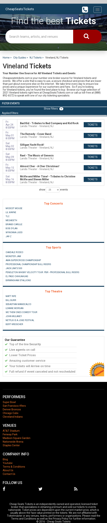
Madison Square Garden (16, 438)
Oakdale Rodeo (14, 252)
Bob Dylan (11, 228)
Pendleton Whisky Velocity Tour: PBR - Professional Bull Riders (42, 272)
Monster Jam (13, 256)
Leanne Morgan (14, 308)
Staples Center (11, 445)
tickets (93, 124)
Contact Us (9, 474)
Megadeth (11, 220)
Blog (5, 459)
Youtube (8, 463)
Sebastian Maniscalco (18, 304)
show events (53, 190)
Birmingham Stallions (18, 280)
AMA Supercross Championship (23, 260)
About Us (8, 470)
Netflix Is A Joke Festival (20, 320)
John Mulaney (14, 316)
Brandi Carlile (14, 224)
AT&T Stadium (11, 430)
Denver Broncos (12, 409)
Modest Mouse (14, 208)
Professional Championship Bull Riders (28, 264)
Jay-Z (8, 236)
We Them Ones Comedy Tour (21, 312)
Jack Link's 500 (14, 268)
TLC (7, 216)
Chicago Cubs (10, 413)
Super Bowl (9, 402)
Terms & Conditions (14, 466)
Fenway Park (10, 434)
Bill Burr (11, 300)
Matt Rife (11, 296)
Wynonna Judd (14, 232)
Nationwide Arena (13, 441)
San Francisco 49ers (14, 405)
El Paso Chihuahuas (17, 276)
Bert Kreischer (14, 324)
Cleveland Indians (13, 416)
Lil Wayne (11, 212)
